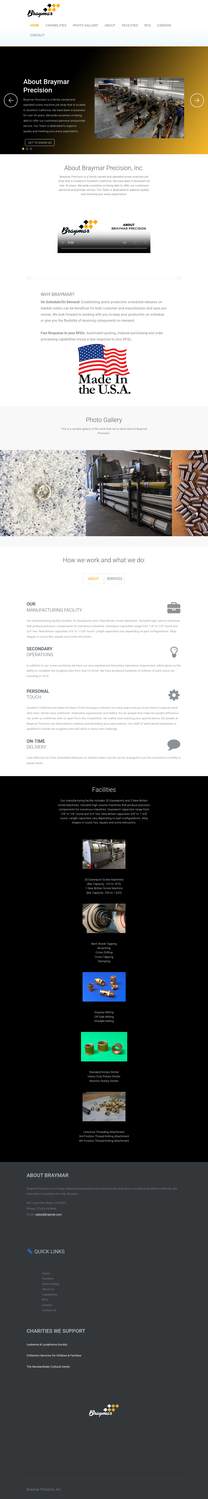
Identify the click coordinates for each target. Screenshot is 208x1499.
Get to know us (39, 142)
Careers (164, 25)
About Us (48, 1289)
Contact (37, 35)
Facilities (130, 25)
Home (34, 25)
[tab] (93, 579)
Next (197, 100)
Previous (10, 100)
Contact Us (49, 1310)
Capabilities (56, 25)
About (110, 25)
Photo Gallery (85, 25)
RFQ (147, 25)
